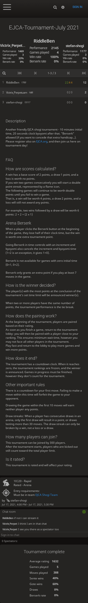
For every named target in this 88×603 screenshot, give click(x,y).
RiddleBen (7, 517)
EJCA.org (41, 141)
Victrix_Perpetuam (15, 45)
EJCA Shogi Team (46, 495)
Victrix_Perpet (9, 523)
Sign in (77, 7)
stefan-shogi (16, 500)
